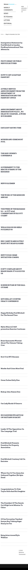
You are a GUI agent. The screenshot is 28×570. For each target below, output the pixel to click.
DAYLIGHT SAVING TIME (11, 128)
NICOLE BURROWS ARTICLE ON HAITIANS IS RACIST (12, 416)
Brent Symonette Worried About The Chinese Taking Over (11, 343)
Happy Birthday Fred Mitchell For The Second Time (13, 314)
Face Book (22, 16)
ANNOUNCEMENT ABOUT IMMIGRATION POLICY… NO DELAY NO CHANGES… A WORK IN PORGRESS (13, 112)
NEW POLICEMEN (8, 183)
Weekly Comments (8, 9)
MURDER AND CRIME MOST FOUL (12, 140)
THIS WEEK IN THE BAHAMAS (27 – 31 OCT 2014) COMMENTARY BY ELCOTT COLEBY (13, 212)
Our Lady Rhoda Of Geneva (11, 403)
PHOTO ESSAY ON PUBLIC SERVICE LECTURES (11, 62)
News (6, 13)
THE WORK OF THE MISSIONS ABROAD (13, 196)
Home (2, 34)
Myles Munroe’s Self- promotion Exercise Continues (13, 328)
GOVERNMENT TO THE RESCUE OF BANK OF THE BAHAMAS (11, 169)
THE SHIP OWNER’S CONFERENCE (9, 154)
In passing (8, 17)
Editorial (8, 23)
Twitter (22, 19)
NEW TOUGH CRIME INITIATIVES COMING (10, 256)
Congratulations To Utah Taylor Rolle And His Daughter (13, 490)
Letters (7, 20)
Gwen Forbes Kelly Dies (10, 380)
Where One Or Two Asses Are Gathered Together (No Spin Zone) (12, 475)
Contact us (23, 10)
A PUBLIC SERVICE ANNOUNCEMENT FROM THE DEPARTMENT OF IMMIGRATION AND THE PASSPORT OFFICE (13, 93)
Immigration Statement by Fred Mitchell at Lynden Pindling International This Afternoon (12, 46)
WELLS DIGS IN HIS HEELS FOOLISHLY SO (11, 228)
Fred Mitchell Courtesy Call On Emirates (13, 460)
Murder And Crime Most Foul (12, 368)
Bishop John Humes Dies (10, 392)
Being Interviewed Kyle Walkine (10, 536)
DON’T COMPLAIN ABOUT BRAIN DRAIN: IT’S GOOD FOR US (13, 271)
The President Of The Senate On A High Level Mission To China (12, 505)
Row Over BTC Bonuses (10, 357)
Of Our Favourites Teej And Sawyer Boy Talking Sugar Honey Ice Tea (11, 521)
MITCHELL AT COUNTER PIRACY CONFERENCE (11, 300)
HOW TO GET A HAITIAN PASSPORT (11, 76)
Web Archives (24, 7)
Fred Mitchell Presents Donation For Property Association (10, 445)
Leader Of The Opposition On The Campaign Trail (12, 430)
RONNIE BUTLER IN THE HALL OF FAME (13, 286)
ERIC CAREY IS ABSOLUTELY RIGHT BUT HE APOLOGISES (12, 242)
